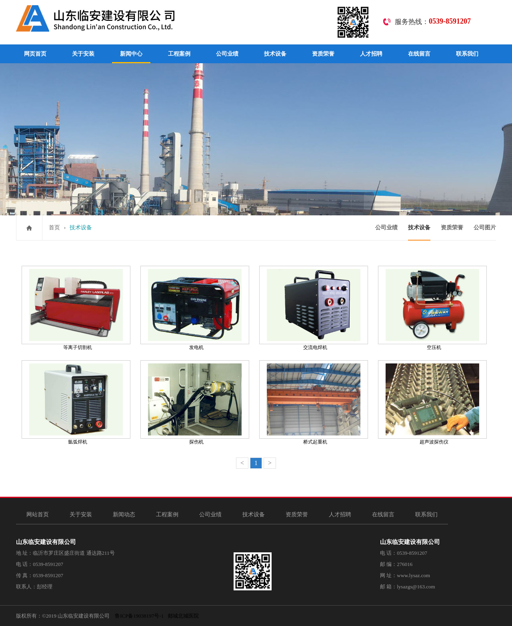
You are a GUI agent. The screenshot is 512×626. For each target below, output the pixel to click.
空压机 (434, 347)
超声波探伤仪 (434, 442)
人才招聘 (371, 54)
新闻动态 (124, 515)
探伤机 (196, 442)
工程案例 (179, 54)
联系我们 (467, 54)
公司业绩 (227, 54)
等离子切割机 (77, 347)
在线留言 (419, 54)
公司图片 (485, 228)
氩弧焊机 (77, 442)
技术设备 (275, 54)
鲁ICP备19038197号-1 (139, 616)
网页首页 (35, 54)
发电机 (196, 347)
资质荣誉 (323, 54)
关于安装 (83, 54)
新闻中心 (131, 54)
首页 (54, 228)
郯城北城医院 (183, 616)
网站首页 (37, 515)
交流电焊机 (315, 347)
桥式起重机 (315, 442)
